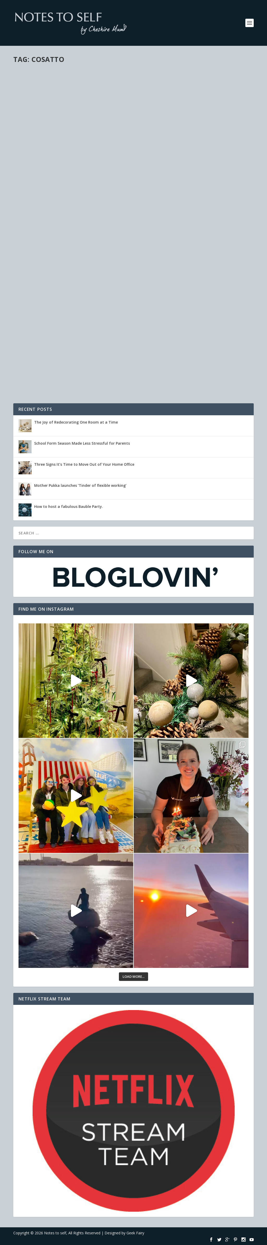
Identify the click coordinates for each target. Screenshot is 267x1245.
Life (43, 282)
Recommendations (206, 82)
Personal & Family (53, 152)
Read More (32, 179)
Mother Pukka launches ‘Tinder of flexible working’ (80, 485)
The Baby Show (159, 75)
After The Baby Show (43, 145)
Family (169, 224)
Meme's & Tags (52, 341)
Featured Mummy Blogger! (50, 274)
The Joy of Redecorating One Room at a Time (76, 422)
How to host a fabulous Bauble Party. (68, 506)
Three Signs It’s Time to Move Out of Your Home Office (84, 464)
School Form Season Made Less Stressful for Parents (82, 443)
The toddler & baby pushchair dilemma (189, 216)
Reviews (81, 282)
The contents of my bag (48, 333)
